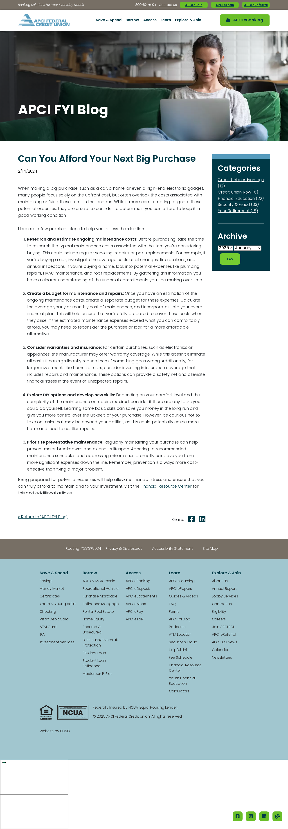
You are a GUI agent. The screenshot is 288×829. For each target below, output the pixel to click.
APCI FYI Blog (179, 619)
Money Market (52, 589)
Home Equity (93, 619)
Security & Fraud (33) (239, 210)
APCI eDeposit (138, 589)
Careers (219, 619)
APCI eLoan (225, 5)
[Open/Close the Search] (211, 20)
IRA (42, 635)
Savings (46, 581)
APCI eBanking (242, 20)
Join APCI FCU (223, 627)
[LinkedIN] (264, 816)
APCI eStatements (141, 596)
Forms (174, 612)
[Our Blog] (277, 816)
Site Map (210, 549)
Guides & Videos (183, 596)
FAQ (172, 604)
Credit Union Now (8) (238, 192)
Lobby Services (225, 596)
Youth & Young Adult (58, 604)
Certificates (50, 596)
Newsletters (222, 658)
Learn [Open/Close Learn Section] (166, 20)
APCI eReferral (256, 5)
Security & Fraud (183, 642)
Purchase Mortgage (100, 596)
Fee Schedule (180, 658)
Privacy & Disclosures (124, 549)
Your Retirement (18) (238, 216)
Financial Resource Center (167, 486)
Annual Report (224, 589)
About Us (220, 581)
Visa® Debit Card (54, 619)
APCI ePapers (180, 589)
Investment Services (57, 642)
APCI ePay (134, 612)
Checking (48, 612)
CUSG (65, 731)
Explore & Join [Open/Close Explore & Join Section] (188, 20)
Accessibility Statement (172, 549)
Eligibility (219, 612)
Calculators (179, 691)
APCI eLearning (182, 581)
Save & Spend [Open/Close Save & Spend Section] (109, 20)
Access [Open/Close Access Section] (150, 20)
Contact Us (168, 5)
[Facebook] (238, 816)
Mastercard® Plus (97, 674)
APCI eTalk (134, 619)
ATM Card (48, 627)
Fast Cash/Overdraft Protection (101, 642)
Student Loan (94, 653)
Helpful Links (179, 650)
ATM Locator (180, 635)
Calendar (220, 650)
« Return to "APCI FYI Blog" (43, 517)
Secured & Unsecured (92, 629)
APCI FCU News (224, 642)
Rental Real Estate (98, 612)
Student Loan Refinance (94, 663)
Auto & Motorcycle (99, 581)
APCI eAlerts (136, 604)
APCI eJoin (193, 5)
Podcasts (177, 627)
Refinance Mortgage (101, 604)
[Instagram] (251, 816)
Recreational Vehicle (101, 589)
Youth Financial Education (182, 681)
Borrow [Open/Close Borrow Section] (132, 20)
